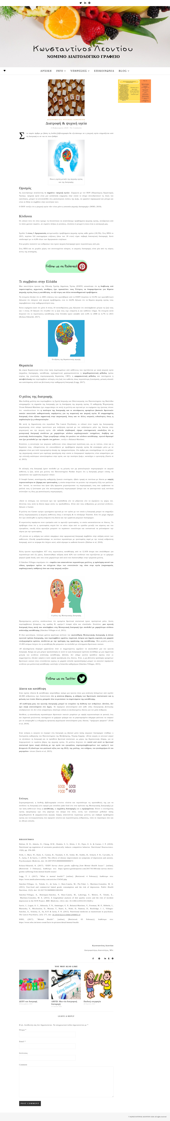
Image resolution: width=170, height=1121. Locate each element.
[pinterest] (89, 3)
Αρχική (46, 71)
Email (22, 1041)
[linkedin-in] (85, 3)
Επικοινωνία (104, 71)
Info (59, 71)
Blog (123, 71)
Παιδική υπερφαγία (92, 1001)
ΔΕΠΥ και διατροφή (28, 1001)
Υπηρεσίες (78, 71)
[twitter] (81, 3)
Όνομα (22, 1030)
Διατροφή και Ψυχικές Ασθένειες (66, 119)
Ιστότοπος (23, 1053)
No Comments (76, 128)
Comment (23, 1065)
